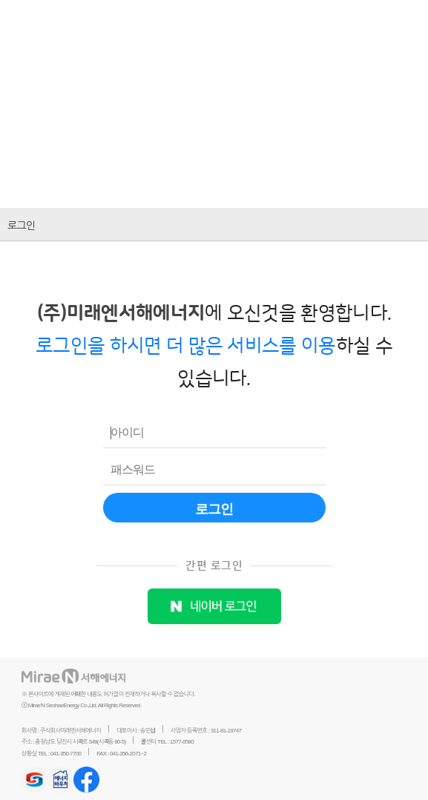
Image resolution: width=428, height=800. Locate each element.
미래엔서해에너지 (111, 23)
